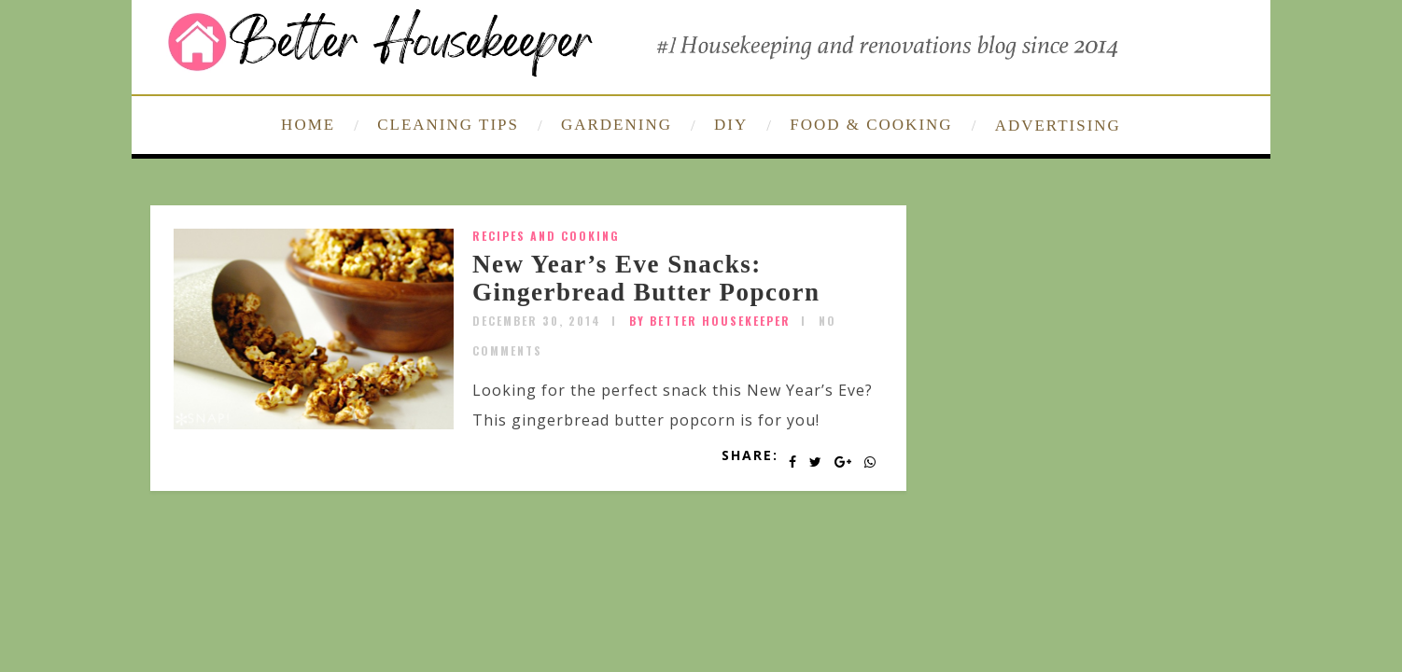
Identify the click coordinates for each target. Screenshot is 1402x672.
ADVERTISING (1058, 125)
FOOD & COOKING (871, 124)
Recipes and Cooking (546, 236)
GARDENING (616, 124)
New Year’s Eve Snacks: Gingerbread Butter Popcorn (646, 278)
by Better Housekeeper (710, 321)
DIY (731, 124)
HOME (308, 124)
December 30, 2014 (536, 321)
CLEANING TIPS (448, 124)
